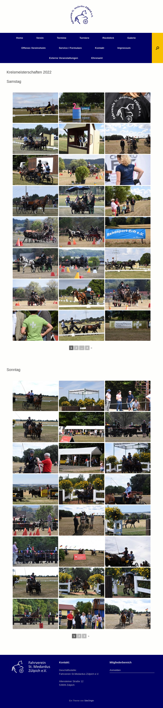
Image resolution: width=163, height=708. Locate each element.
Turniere (84, 37)
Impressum (123, 48)
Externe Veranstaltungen (63, 58)
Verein (40, 37)
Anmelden (115, 670)
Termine (61, 37)
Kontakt (99, 48)
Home (19, 37)
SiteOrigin (89, 700)
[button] (157, 48)
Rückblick (108, 37)
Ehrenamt (97, 58)
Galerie (131, 37)
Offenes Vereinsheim (33, 48)
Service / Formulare (70, 48)
